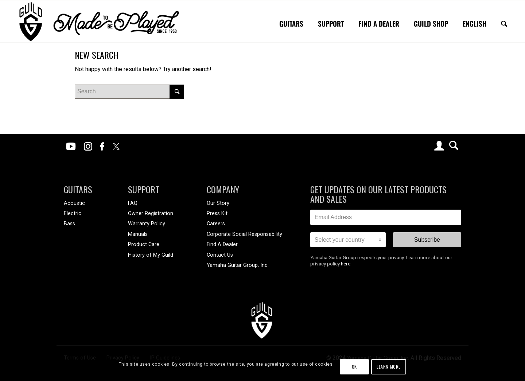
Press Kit (217, 213)
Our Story (218, 203)
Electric (72, 213)
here (345, 264)
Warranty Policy (146, 224)
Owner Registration (150, 213)
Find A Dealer (222, 244)
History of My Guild (150, 255)
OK (354, 366)
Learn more (389, 366)
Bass (69, 224)
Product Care (143, 244)
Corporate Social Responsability (244, 234)
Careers (216, 224)
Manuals (138, 234)
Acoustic (74, 203)
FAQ (132, 203)
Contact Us (220, 255)
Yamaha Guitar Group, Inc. (238, 265)
